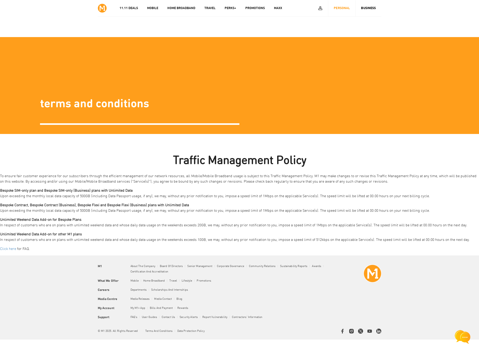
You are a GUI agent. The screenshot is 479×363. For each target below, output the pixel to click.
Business (368, 8)
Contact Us (168, 317)
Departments (138, 290)
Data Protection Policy (191, 331)
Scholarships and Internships (169, 290)
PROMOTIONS (255, 8)
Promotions (204, 281)
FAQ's (134, 317)
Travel (173, 281)
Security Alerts (189, 317)
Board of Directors (171, 266)
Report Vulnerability (214, 317)
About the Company (142, 266)
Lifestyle (187, 281)
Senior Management (199, 266)
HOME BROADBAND (181, 8)
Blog (179, 299)
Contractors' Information (247, 317)
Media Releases (140, 299)
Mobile (134, 281)
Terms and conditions (159, 331)
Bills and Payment (161, 308)
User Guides (149, 317)
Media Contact (163, 299)
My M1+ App (137, 308)
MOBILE (152, 8)
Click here (8, 249)
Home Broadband (154, 281)
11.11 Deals (129, 8)
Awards (316, 266)
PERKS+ (230, 8)
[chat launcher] (463, 337)
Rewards (182, 308)
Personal (342, 8)
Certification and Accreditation (149, 271)
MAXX (278, 8)
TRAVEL (210, 8)
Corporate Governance (230, 266)
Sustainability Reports (293, 266)
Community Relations (262, 266)
